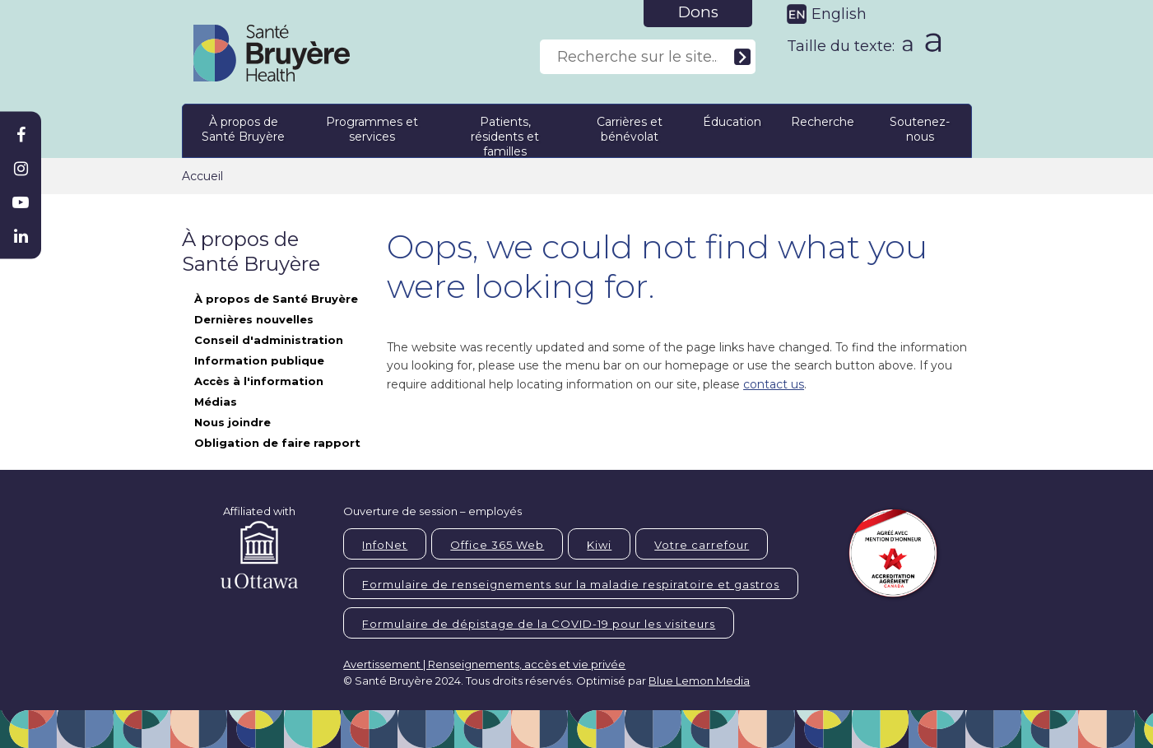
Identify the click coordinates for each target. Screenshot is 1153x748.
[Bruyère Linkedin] (20, 236)
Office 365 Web (497, 544)
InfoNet (384, 544)
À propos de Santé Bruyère (243, 129)
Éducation (732, 121)
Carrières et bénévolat (630, 129)
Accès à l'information (258, 381)
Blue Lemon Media (699, 680)
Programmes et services (372, 129)
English (839, 14)
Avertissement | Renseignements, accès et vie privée (484, 664)
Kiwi (599, 544)
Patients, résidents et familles (505, 133)
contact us (773, 384)
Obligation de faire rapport (277, 442)
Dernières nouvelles (254, 319)
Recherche (822, 121)
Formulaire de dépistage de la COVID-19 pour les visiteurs (538, 623)
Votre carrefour (701, 544)
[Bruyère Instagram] (20, 169)
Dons (698, 11)
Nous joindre (232, 422)
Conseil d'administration (268, 339)
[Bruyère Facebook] (20, 135)
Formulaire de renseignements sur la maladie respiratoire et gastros (570, 584)
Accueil (202, 176)
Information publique (259, 360)
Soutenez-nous (920, 129)
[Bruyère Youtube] (20, 202)
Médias (215, 401)
